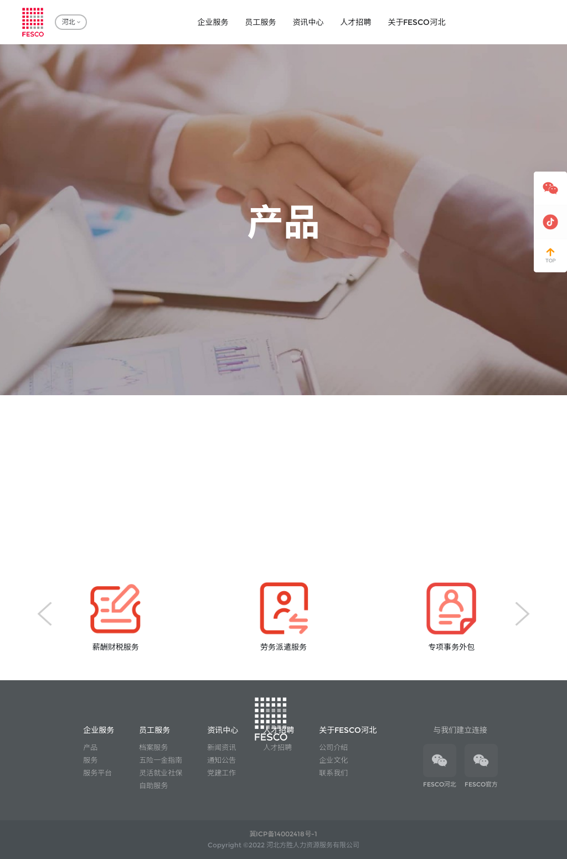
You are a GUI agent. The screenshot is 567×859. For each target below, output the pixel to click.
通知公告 (221, 759)
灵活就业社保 (160, 772)
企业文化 (333, 759)
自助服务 (153, 785)
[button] (44, 614)
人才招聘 (277, 747)
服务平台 (97, 772)
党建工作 (221, 772)
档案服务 (153, 747)
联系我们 (333, 772)
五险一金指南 (160, 759)
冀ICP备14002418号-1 (283, 834)
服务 (90, 759)
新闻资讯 (221, 747)
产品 (90, 747)
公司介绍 (333, 747)
